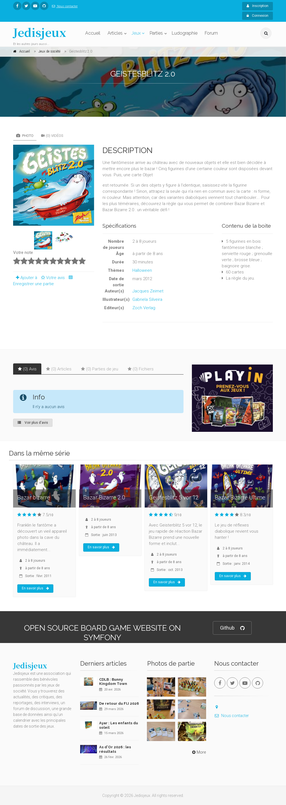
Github (232, 628)
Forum (211, 33)
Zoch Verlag (143, 307)
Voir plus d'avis (33, 423)
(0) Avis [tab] (27, 368)
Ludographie (184, 33)
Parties (156, 33)
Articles (115, 33)
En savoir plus (35, 588)
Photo (25, 136)
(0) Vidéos (52, 136)
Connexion (257, 16)
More (198, 752)
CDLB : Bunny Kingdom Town (113, 681)
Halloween (142, 270)
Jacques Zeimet (147, 291)
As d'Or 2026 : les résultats (115, 749)
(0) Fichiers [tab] (141, 368)
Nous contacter (64, 6)
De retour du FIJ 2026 (119, 703)
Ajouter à (25, 277)
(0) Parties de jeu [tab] (99, 368)
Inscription (257, 6)
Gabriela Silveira (147, 299)
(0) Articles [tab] (59, 368)
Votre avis (52, 277)
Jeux (136, 33)
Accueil (92, 33)
